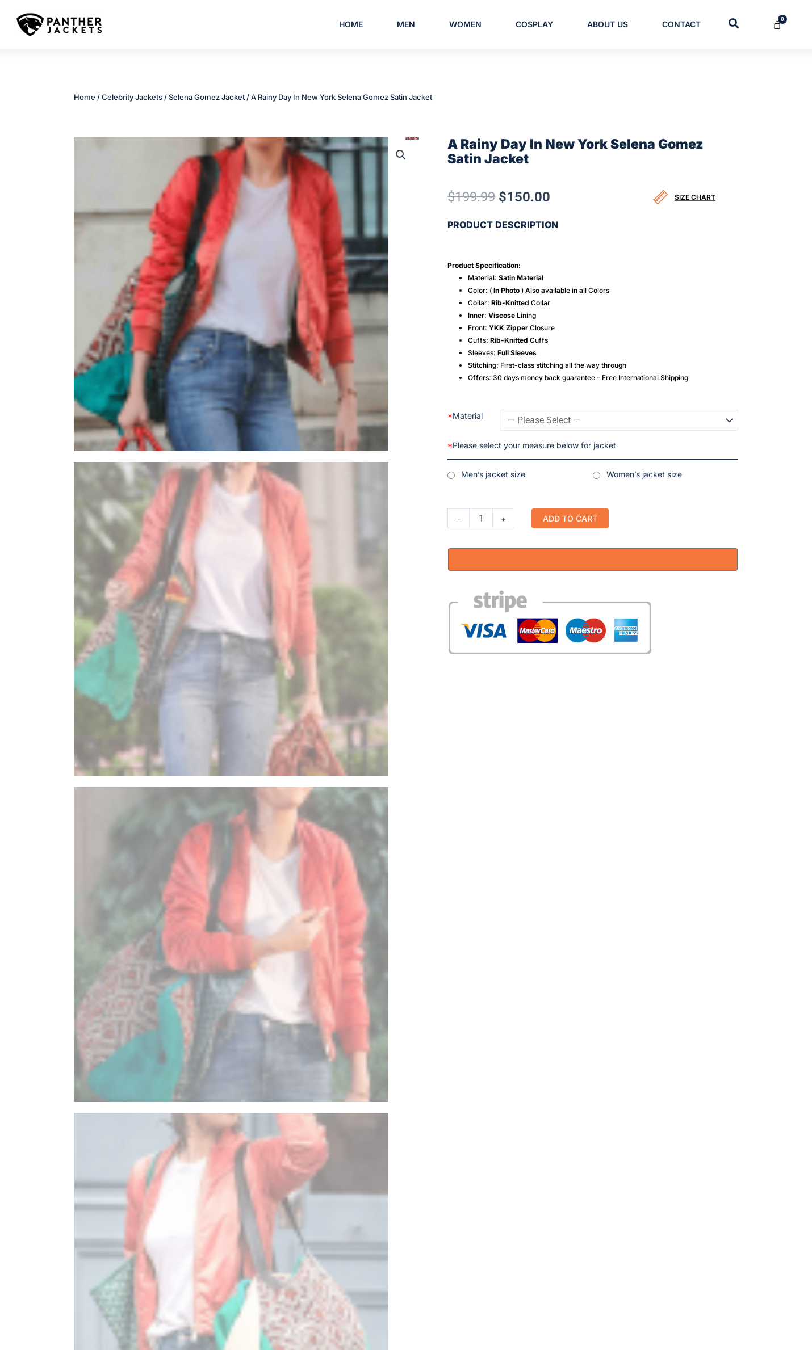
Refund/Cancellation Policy (617, 1201)
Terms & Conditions (604, 1165)
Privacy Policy (594, 1147)
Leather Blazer (338, 1165)
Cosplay (534, 24)
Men (406, 24)
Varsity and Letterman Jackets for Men (380, 1220)
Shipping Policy (596, 1220)
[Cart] (784, 24)
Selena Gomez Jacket (207, 97)
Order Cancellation (603, 1256)
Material (465, 414)
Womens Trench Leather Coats (367, 1256)
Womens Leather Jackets (357, 1238)
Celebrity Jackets (132, 97)
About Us (607, 24)
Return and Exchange (607, 1238)
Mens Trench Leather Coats (361, 1129)
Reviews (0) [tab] (176, 683)
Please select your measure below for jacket (531, 444)
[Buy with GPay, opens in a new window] (593, 558)
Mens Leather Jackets (351, 1201)
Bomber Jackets (341, 1147)
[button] (401, 154)
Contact (681, 24)
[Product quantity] (481, 517)
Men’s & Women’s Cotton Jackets (371, 1183)
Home (351, 24)
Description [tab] (104, 683)
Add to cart (570, 517)
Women (465, 24)
